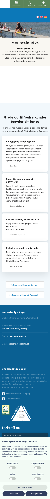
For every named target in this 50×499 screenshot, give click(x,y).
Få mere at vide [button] (25, 487)
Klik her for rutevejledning (14, 328)
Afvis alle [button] (13, 494)
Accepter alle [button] (36, 494)
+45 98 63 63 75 (18, 336)
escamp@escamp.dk (19, 344)
